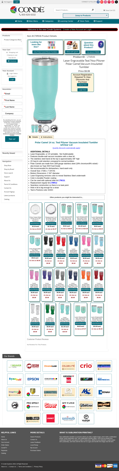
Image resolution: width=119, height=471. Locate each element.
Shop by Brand (9, 169)
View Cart (20, 25)
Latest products (9, 195)
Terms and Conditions (25, 466)
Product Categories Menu (12, 40)
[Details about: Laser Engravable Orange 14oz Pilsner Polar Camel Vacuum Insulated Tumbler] (86, 289)
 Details (33, 137)
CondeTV (4, 448)
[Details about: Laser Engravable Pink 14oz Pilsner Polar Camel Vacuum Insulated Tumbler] (86, 255)
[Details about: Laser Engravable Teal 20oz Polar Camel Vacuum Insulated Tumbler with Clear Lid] (66, 223)
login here (82, 90)
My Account (33, 448)
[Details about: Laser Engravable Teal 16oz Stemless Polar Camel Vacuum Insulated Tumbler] (34, 255)
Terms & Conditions (10, 184)
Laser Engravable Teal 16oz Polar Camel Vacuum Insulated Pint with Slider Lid (97, 219)
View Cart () (109, 10)
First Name (10, 100)
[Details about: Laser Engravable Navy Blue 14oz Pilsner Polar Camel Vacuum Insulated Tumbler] (73, 289)
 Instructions (46, 137)
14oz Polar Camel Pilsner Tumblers (45, 52)
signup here (82, 84)
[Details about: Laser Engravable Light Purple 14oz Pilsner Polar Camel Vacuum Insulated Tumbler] (34, 289)
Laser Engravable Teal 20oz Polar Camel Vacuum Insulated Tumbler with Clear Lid (66, 219)
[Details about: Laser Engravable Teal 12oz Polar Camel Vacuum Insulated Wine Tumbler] (80, 323)
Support (98, 21)
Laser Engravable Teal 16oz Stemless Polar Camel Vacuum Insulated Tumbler (35, 251)
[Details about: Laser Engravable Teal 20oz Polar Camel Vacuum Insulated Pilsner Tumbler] (65, 323)
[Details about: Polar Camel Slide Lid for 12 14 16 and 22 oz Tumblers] (35, 223)
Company (9, 113)
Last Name (9, 107)
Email (7, 94)
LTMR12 (53, 183)
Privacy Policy (38, 466)
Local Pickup (34, 445)
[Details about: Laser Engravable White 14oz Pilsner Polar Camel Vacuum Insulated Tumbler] (35, 323)
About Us (7, 180)
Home (18, 21)
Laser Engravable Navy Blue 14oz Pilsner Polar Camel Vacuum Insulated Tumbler (73, 287)
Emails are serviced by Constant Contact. (12, 134)
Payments (4, 450)
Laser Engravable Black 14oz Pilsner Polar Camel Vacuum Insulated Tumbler (48, 253)
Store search (8, 173)
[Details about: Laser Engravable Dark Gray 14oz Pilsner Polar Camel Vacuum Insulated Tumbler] (60, 289)
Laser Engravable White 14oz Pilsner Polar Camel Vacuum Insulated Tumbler (35, 321)
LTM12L (61, 180)
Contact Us (7, 188)
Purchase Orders (35, 450)
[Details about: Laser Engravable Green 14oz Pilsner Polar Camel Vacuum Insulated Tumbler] (50, 323)
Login (16, 2)
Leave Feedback (35, 442)
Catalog (6, 199)
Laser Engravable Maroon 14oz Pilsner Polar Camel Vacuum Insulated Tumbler (98, 287)
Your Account (5, 442)
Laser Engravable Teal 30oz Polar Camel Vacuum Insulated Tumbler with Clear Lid (82, 219)
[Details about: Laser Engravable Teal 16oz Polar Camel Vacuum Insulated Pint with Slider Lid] (97, 223)
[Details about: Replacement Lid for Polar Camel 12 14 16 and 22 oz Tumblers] (50, 223)
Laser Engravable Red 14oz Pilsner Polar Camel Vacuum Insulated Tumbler (61, 253)
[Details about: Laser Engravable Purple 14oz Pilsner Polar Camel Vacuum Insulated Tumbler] (47, 289)
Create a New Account (73, 29)
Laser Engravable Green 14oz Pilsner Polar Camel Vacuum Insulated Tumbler (50, 321)
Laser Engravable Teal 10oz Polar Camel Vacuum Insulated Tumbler (97, 319)
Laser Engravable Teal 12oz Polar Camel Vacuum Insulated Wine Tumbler (80, 319)
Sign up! (12, 139)
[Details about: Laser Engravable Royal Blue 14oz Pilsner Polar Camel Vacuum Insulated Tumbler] (73, 255)
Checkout (12, 61)
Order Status (5, 445)
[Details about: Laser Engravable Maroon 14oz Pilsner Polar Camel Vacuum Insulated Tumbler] (98, 289)
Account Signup (9, 192)
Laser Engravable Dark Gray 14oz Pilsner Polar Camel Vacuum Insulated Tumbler (60, 287)
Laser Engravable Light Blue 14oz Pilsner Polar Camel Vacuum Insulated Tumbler (99, 253)
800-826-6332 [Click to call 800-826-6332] (28, 15)
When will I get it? (72, 52)
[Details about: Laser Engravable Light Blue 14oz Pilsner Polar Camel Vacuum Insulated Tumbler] (99, 255)
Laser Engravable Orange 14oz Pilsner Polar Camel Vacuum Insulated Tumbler (86, 287)
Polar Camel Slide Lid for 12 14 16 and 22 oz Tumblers (35, 219)
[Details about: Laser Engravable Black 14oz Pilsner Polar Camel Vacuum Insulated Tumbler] (48, 255)
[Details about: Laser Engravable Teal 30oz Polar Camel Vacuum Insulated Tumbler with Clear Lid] (81, 223)
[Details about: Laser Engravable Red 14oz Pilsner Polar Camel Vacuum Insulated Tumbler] (61, 255)
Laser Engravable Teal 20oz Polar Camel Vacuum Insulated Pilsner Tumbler (65, 321)
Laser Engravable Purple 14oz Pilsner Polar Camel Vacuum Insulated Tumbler (47, 287)
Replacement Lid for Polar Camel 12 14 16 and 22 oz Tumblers (50, 219)
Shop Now (7, 165)
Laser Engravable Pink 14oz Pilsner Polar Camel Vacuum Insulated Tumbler (86, 253)
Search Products (35, 437)
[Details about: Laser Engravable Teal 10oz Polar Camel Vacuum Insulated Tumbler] (97, 323)
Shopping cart (13, 52)
